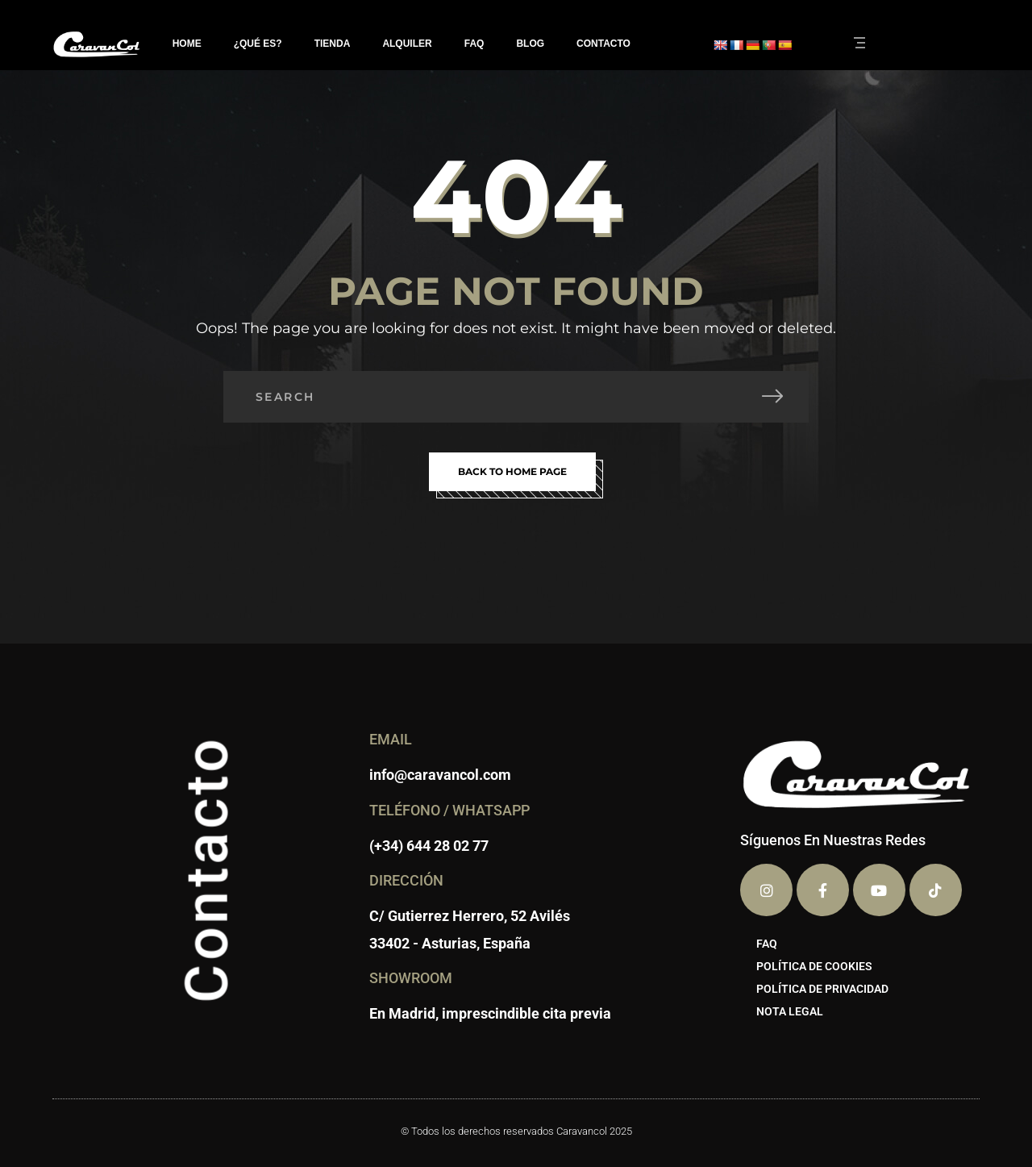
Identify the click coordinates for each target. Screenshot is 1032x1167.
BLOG (530, 43)
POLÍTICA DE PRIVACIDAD (822, 988)
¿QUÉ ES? (258, 43)
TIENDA (332, 43)
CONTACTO (603, 43)
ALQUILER (406, 43)
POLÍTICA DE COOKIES (814, 966)
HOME (187, 43)
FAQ (474, 43)
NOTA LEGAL (789, 1011)
